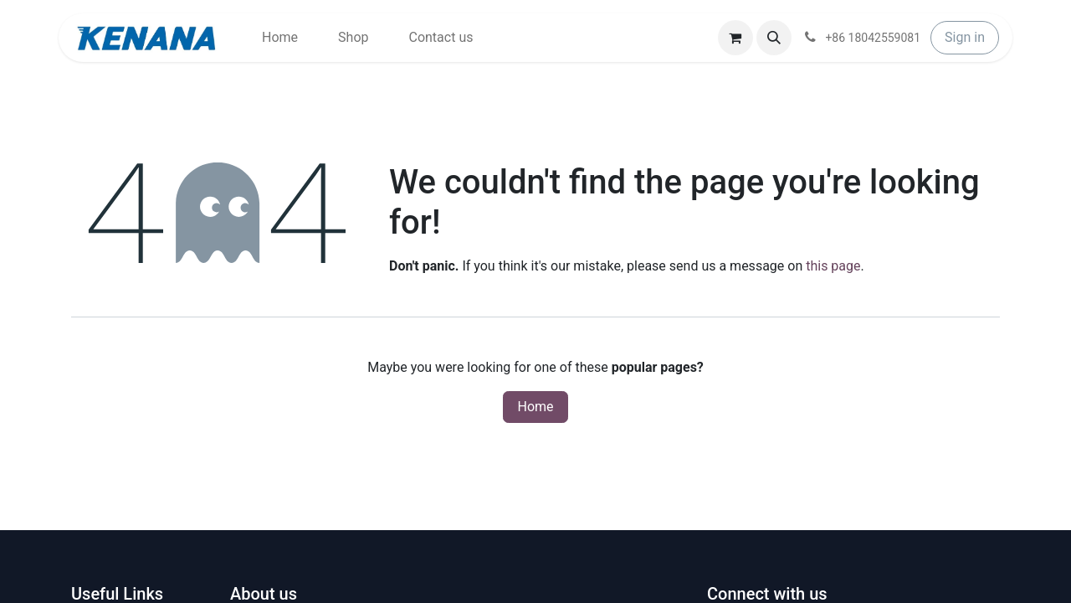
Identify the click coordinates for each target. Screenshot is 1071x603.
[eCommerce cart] (735, 37)
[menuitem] (280, 37)
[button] (774, 37)
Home (535, 407)
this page (833, 266)
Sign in (965, 37)
